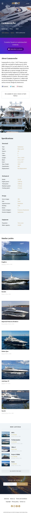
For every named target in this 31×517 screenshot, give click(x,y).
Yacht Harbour (16, 4)
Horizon (3, 353)
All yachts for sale (15, 471)
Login (27, 3)
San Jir (4, 411)
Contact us (22, 501)
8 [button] (15, 129)
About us (12, 498)
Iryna (13, 462)
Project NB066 (15, 454)
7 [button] (14, 129)
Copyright (8, 501)
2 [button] (10, 129)
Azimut (12, 436)
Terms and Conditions (21, 498)
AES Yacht (13, 458)
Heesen (3, 294)
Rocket (4, 292)
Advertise (6, 498)
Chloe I (13, 447)
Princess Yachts (5, 324)
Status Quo (5, 351)
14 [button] (20, 129)
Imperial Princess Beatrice (10, 321)
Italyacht (3, 383)
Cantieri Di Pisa (5, 413)
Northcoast (4, 264)
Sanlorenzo (4, 29)
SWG (12, 432)
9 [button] (16, 129)
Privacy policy (15, 501)
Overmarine (13, 443)
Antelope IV (5, 381)
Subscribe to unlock (16, 49)
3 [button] (11, 129)
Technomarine (15, 440)
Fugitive (4, 262)
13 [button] (19, 129)
